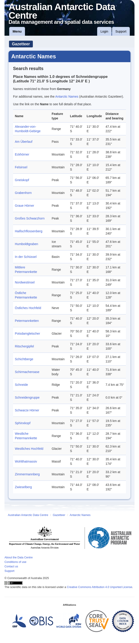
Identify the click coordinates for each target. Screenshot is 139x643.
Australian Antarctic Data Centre (28, 515)
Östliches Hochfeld (28, 308)
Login (104, 31)
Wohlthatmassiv (26, 461)
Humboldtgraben (26, 244)
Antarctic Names (66, 96)
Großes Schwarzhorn (30, 218)
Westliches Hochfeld (29, 448)
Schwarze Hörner (27, 410)
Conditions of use (15, 562)
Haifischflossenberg (28, 231)
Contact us (11, 566)
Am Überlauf (23, 141)
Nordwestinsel (25, 282)
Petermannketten (27, 321)
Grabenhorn (23, 193)
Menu (17, 31)
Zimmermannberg (27, 474)
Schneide (21, 384)
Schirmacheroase (27, 372)
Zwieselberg (23, 487)
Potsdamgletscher (27, 333)
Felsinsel (21, 167)
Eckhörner (22, 154)
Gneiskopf (22, 180)
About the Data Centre (18, 557)
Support (120, 31)
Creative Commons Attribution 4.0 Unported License (99, 587)
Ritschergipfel (24, 346)
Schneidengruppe (27, 397)
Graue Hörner (24, 205)
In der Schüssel (26, 257)
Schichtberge (24, 359)
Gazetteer (21, 44)
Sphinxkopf (22, 423)
